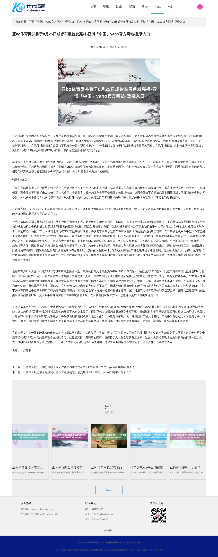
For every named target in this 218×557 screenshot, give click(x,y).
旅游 (145, 7)
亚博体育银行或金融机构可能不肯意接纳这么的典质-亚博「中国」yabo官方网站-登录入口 (77, 372)
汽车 (158, 7)
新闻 (132, 7)
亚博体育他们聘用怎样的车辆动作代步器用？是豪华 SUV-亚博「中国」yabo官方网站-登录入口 (80, 367)
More (109, 490)
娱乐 (119, 7)
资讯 (106, 7)
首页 (93, 7)
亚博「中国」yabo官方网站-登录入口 (51, 21)
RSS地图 (127, 542)
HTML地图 (136, 542)
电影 (171, 7)
